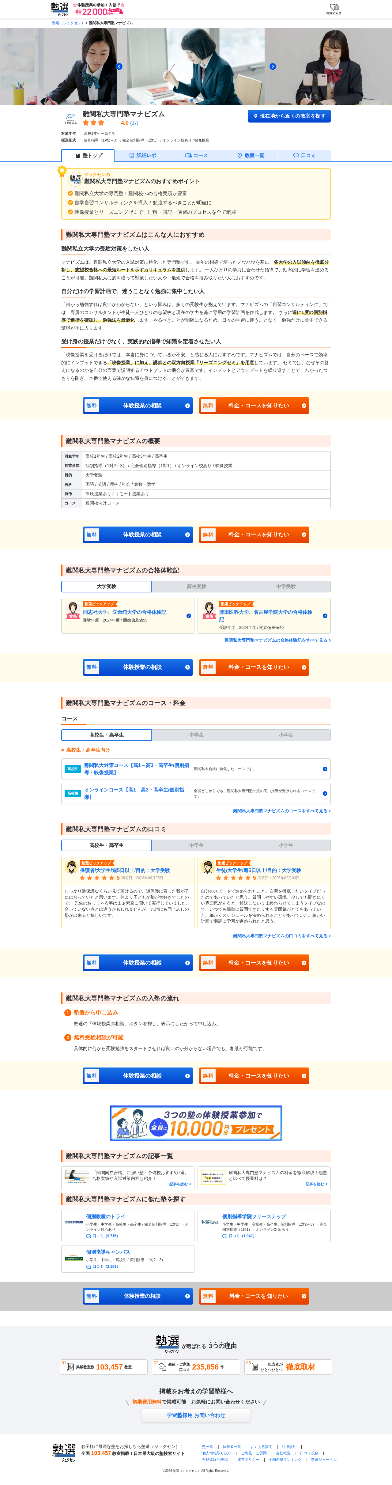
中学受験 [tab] (286, 586)
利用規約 (289, 1447)
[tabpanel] (196, 616)
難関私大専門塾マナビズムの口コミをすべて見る (280, 935)
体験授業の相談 (123, 405)
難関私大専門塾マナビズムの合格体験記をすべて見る (275, 640)
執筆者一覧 (232, 1447)
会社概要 (283, 1453)
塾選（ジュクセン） (68, 23)
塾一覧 (207, 1447)
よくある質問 (261, 1447)
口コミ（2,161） (106, 1266)
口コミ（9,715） (106, 1236)
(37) (134, 123)
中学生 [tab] (196, 735)
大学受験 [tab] (106, 586)
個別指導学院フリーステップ (254, 1216)
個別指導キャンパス (108, 1252)
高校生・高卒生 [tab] (106, 735)
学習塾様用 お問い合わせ (196, 1415)
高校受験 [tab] (196, 586)
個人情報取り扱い (217, 1453)
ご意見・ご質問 (254, 1453)
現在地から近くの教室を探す (289, 116)
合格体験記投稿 (215, 1459)
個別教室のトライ (105, 1216)
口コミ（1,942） (242, 1236)
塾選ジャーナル (324, 1459)
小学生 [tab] (286, 735)
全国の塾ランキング (285, 1459)
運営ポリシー (248, 1459)
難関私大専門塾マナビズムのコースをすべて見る (280, 810)
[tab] (191, 100)
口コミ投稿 (309, 1453)
